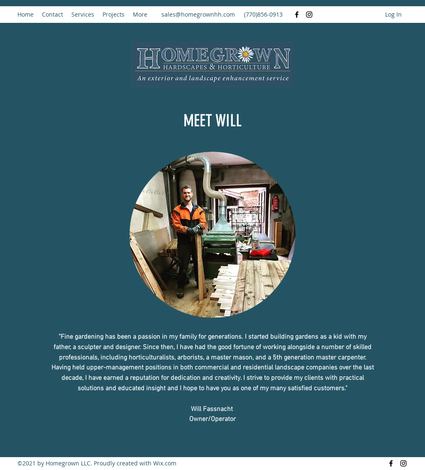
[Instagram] (309, 14)
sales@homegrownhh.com (198, 14)
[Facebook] (297, 14)
